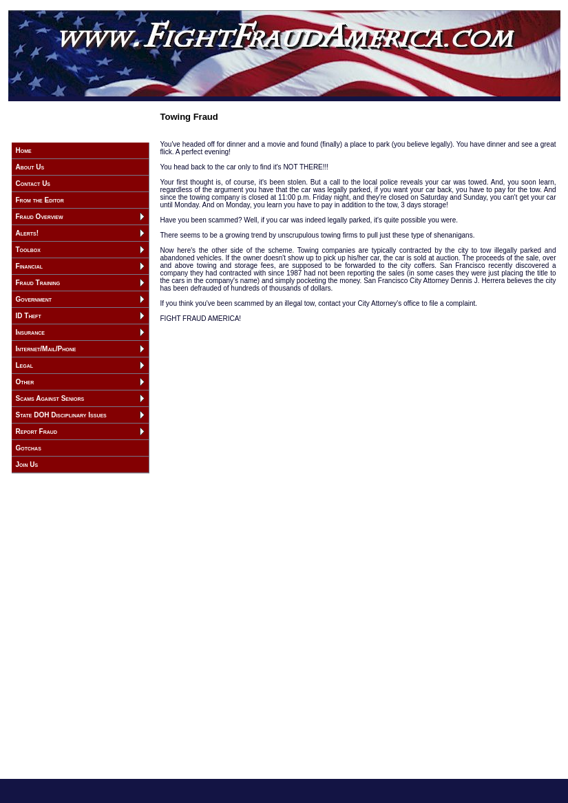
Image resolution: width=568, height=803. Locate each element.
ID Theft (28, 316)
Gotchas (28, 448)
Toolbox (28, 249)
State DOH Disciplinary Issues (61, 415)
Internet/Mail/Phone (46, 349)
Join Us (27, 464)
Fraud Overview (39, 216)
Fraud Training (38, 282)
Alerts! (27, 233)
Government (34, 299)
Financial (29, 266)
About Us (30, 167)
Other (25, 382)
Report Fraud (36, 431)
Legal (25, 365)
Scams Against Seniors (50, 398)
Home (24, 150)
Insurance (30, 332)
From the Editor (40, 200)
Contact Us (33, 183)
